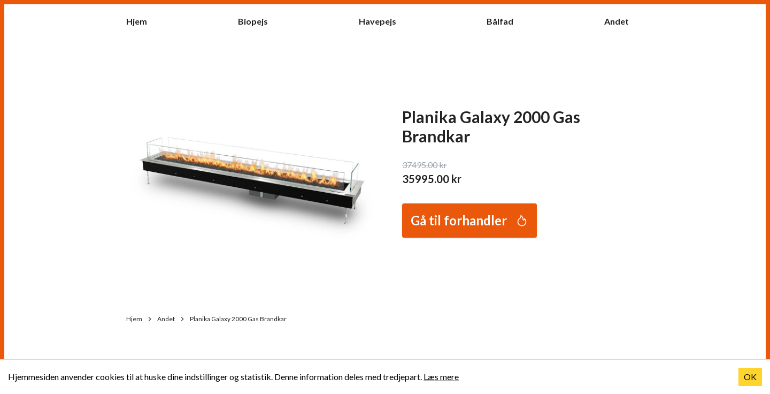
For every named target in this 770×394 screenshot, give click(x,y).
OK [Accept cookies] (750, 377)
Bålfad (505, 20)
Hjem (142, 20)
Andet (622, 20)
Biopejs (258, 20)
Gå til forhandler (469, 220)
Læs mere (441, 377)
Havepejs (383, 20)
